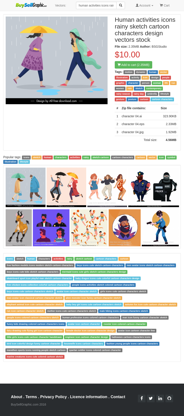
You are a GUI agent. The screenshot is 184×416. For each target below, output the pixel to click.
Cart (164, 5)
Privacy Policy (53, 397)
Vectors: (60, 5)
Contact (118, 397)
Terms (31, 397)
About (16, 397)
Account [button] (145, 5)
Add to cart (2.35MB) (133, 65)
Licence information (88, 397)
